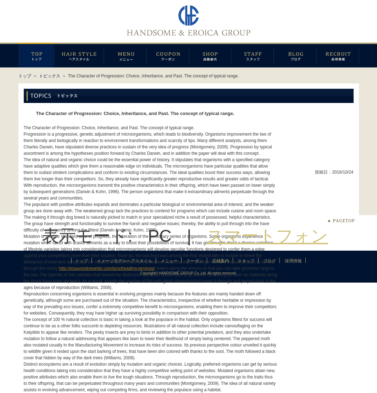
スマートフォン (267, 235)
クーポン (167, 55)
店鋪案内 (210, 55)
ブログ (294, 55)
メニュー (125, 55)
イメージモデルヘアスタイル (79, 55)
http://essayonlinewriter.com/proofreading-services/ (107, 268)
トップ (24, 75)
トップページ (36, 55)
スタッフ (252, 55)
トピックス (49, 75)
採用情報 (337, 55)
